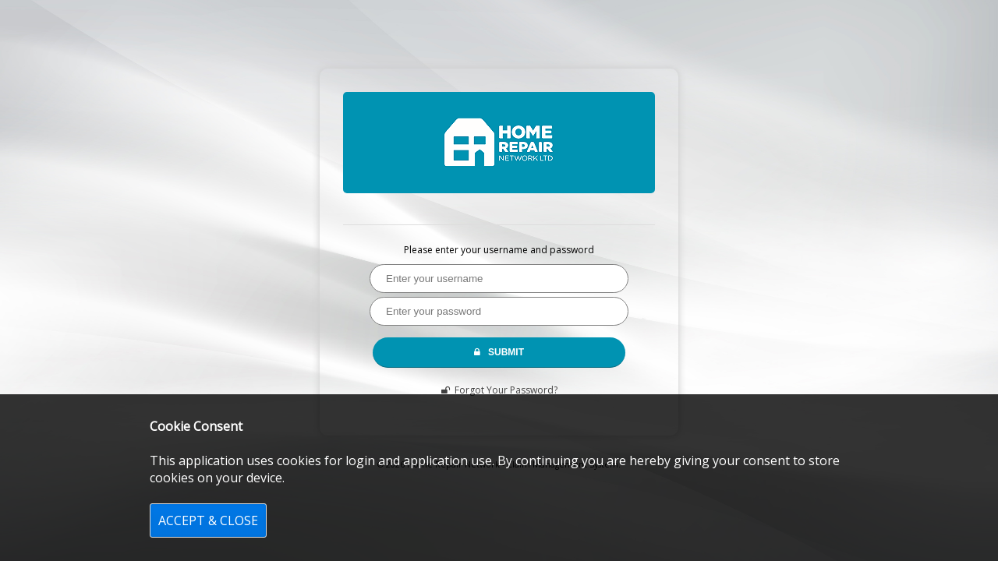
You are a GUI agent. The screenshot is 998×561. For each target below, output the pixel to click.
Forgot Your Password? (499, 390)
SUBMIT (499, 352)
